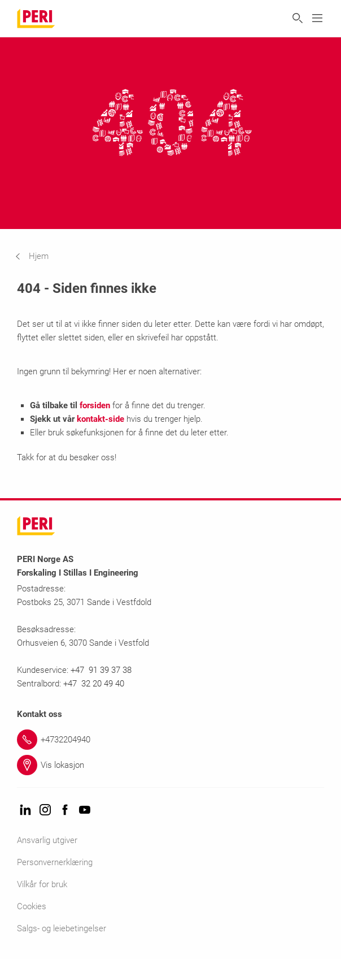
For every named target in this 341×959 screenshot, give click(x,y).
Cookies (31, 906)
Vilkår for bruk (42, 884)
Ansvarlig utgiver (47, 840)
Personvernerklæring (55, 862)
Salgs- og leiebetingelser (61, 928)
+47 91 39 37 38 (102, 670)
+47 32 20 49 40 (93, 684)
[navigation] (40, 256)
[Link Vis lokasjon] (170, 765)
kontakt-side (100, 419)
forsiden (95, 405)
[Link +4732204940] (170, 739)
